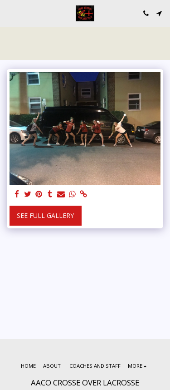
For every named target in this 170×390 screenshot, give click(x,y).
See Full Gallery (45, 215)
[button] (10, 13)
